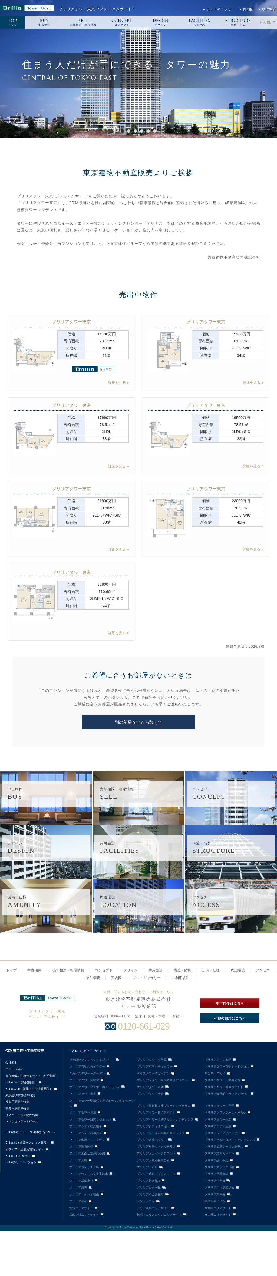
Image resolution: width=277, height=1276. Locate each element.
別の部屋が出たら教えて (138, 722)
